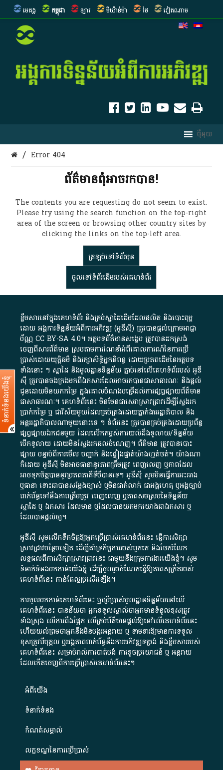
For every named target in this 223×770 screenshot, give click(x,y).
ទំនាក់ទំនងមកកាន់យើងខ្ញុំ (53, 569)
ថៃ (145, 10)
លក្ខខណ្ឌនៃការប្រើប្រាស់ (57, 750)
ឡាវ (85, 10)
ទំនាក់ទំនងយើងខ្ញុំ (6, 399)
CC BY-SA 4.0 (58, 339)
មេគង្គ (29, 10)
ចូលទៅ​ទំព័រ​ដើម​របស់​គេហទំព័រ (111, 277)
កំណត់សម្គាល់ (43, 730)
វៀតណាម (176, 10)
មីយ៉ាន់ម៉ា (116, 10)
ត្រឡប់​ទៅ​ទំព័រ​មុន (111, 257)
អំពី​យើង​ (36, 690)
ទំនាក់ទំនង (39, 710)
